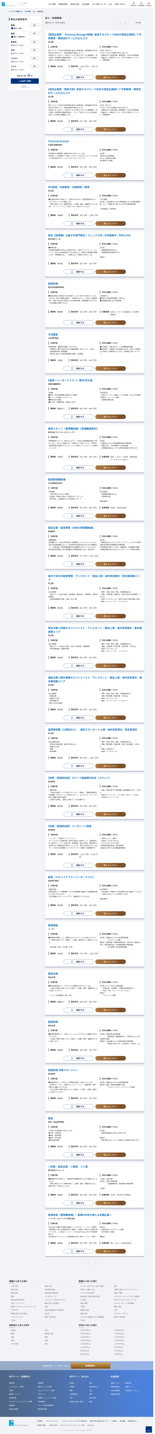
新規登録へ (91, 1365)
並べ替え (138, 22)
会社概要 (85, 4)
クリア (23, 86)
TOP (148, 1431)
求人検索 (52, 4)
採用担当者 (74, 4)
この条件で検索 (24, 81)
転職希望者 (63, 4)
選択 (34, 25)
